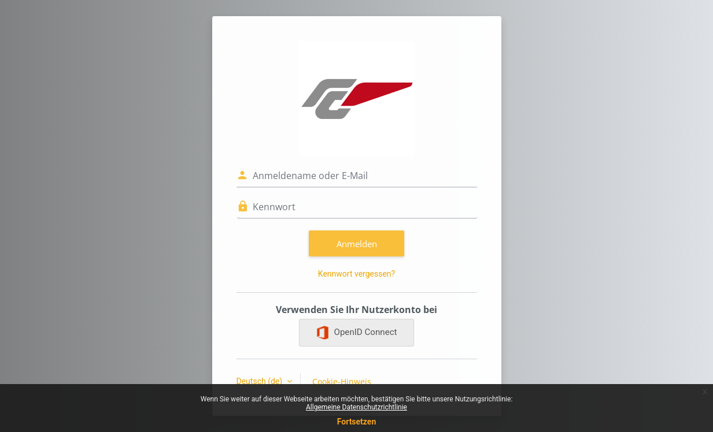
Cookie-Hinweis (341, 381)
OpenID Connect (356, 333)
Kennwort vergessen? (356, 273)
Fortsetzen (356, 421)
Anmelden (357, 243)
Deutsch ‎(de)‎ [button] (261, 381)
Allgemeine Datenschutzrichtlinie (356, 407)
